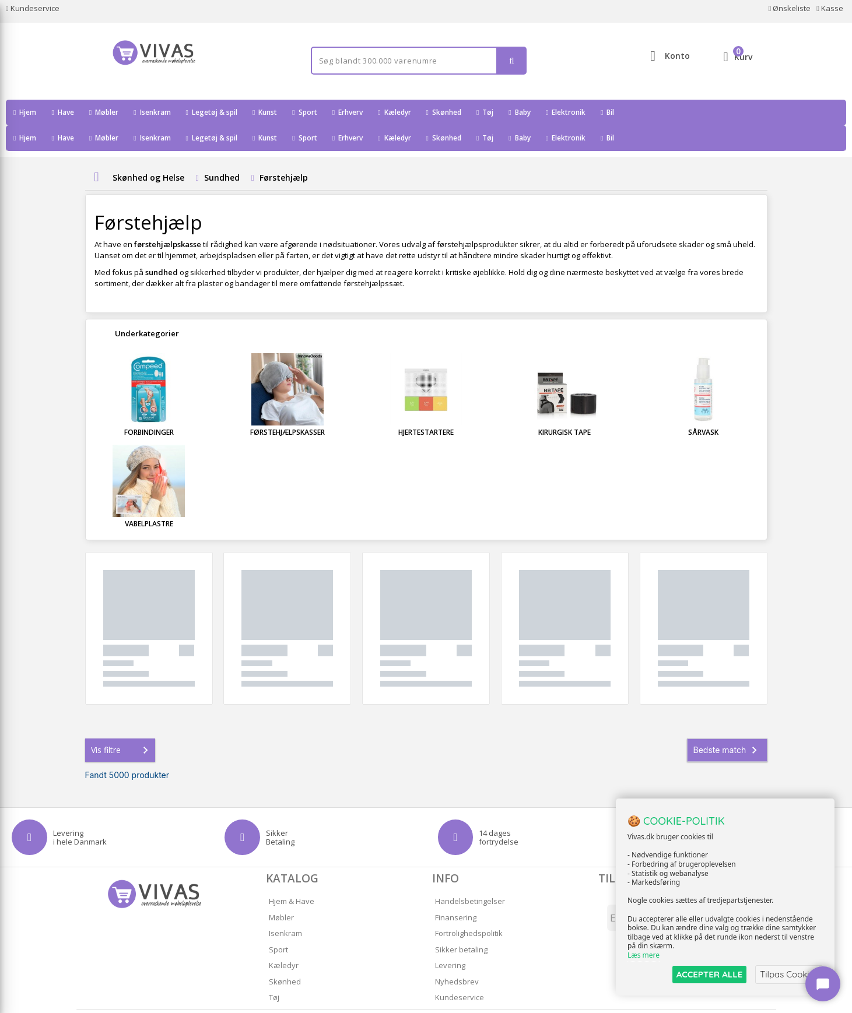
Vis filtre (122, 724)
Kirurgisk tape (564, 406)
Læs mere (643, 956)
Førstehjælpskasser (287, 406)
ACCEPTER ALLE (709, 974)
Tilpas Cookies (789, 974)
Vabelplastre (149, 498)
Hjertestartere (426, 406)
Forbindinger (149, 406)
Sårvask (703, 406)
